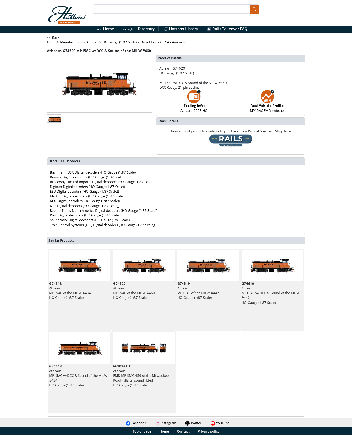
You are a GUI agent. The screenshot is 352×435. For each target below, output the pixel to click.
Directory (138, 28)
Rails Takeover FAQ (227, 28)
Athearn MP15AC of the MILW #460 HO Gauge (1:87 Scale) (134, 290)
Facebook (136, 423)
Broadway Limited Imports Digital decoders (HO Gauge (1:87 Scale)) (102, 181)
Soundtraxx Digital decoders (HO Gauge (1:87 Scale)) (90, 220)
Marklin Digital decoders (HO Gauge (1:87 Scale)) (87, 196)
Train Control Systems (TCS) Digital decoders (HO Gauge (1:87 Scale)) (102, 225)
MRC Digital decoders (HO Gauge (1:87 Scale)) (85, 201)
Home (105, 28)
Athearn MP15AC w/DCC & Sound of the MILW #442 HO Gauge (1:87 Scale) (271, 293)
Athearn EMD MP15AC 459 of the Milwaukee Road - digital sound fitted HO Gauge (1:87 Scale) (141, 375)
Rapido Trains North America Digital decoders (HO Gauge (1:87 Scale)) (103, 210)
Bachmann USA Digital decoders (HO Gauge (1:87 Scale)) (93, 172)
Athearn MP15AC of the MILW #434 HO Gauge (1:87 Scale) (70, 290)
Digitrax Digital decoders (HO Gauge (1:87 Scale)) (87, 186)
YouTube (220, 423)
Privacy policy (208, 431)
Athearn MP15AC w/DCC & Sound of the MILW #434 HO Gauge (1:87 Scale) (78, 375)
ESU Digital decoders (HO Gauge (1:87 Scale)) (84, 191)
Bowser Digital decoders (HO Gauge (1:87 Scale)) (87, 177)
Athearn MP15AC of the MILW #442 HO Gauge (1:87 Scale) (198, 290)
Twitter (193, 423)
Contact (183, 431)
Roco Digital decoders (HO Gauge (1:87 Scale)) (85, 215)
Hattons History (181, 28)
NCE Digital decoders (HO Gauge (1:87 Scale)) (84, 205)
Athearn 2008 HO (194, 103)
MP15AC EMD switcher (267, 103)
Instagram (165, 423)
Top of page (142, 431)
